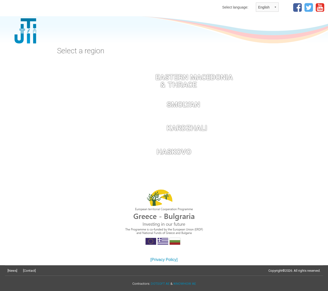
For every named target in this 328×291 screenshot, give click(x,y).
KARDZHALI (187, 128)
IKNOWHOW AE (184, 283)
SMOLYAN (183, 104)
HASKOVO (174, 151)
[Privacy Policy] (163, 259)
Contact (29, 270)
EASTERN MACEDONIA (194, 77)
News (12, 270)
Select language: (235, 7)
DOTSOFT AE (160, 283)
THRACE (182, 84)
